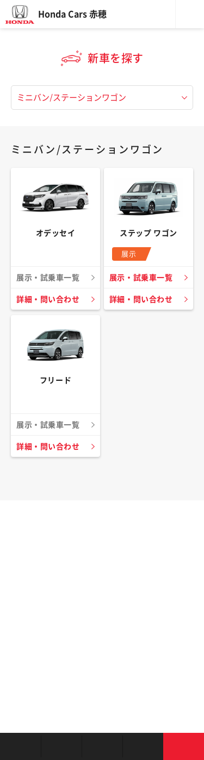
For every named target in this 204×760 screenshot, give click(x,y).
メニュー (190, 14)
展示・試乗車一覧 (140, 277)
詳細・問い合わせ (47, 299)
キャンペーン (142, 746)
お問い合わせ (183, 746)
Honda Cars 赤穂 (72, 14)
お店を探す (20, 746)
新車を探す (61, 746)
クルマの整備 (102, 746)
